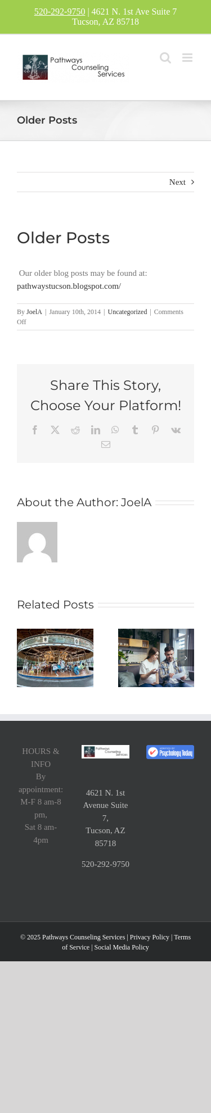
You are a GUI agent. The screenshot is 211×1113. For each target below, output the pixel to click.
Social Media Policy (122, 947)
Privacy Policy (149, 937)
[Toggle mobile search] (165, 57)
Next (177, 182)
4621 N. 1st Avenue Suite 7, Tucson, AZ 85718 (105, 818)
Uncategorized (127, 312)
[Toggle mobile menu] (188, 57)
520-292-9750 (60, 11)
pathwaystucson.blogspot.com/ (69, 285)
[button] (25, 657)
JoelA (34, 312)
